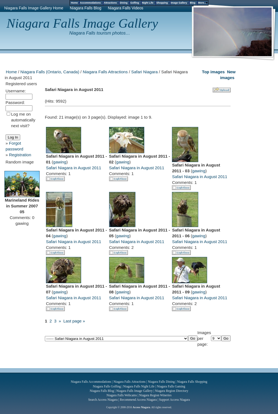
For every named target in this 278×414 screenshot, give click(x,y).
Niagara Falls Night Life (139, 386)
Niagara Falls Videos (125, 8)
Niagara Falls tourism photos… (99, 33)
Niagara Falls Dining (161, 382)
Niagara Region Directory (171, 391)
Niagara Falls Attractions (105, 71)
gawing (59, 162)
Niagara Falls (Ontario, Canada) (49, 71)
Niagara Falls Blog (85, 8)
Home (11, 71)
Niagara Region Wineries (155, 395)
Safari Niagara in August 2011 (73, 167)
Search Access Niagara (102, 400)
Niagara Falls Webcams (122, 395)
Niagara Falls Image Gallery (82, 23)
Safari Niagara (144, 71)
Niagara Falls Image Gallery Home (33, 8)
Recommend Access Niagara (138, 400)
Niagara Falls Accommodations (91, 382)
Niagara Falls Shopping (192, 382)
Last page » (74, 321)
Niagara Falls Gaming (171, 386)
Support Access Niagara (174, 400)
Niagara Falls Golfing (107, 386)
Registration (20, 154)
